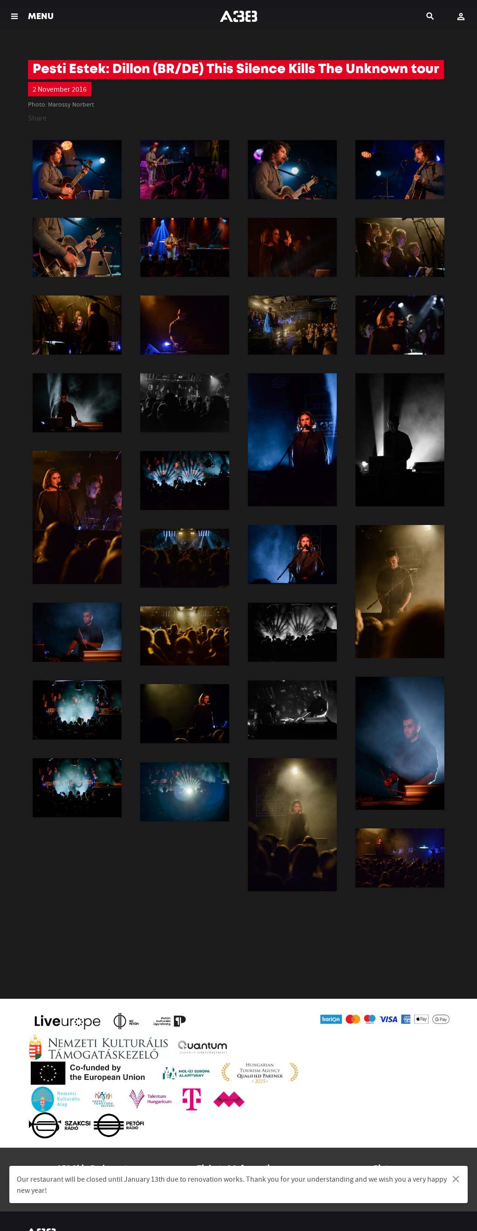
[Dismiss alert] (455, 1178)
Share (37, 117)
